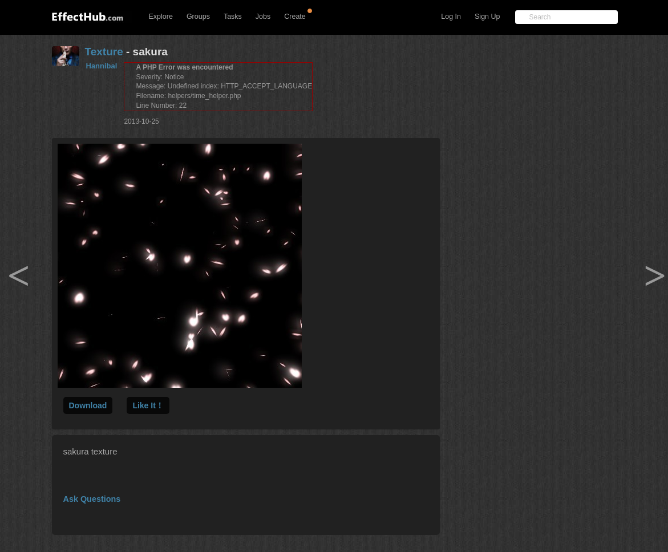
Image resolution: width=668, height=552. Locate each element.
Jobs (263, 17)
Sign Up (487, 17)
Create (295, 17)
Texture (104, 52)
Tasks (233, 17)
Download (88, 405)
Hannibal (102, 66)
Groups (198, 17)
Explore (161, 17)
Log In (451, 17)
